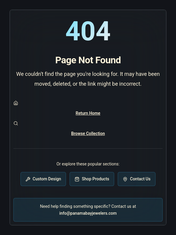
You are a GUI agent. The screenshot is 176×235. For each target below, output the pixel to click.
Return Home (88, 113)
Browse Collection (88, 133)
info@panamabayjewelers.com (88, 213)
